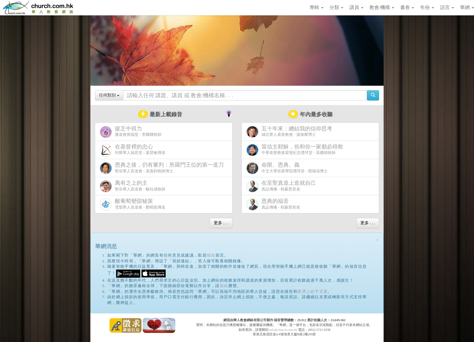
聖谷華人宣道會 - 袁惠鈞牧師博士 (163, 168)
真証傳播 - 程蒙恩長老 (282, 186)
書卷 (407, 7)
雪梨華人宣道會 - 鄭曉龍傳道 (132, 204)
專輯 (316, 7)
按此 (211, 255)
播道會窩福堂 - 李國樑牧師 (130, 132)
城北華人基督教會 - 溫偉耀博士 (290, 132)
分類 (336, 7)
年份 (427, 7)
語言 (447, 7)
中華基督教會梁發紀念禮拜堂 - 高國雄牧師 (296, 150)
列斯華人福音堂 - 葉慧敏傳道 (132, 150)
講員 (356, 7)
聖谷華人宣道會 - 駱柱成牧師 (132, 186)
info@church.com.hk (283, 329)
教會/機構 (381, 7)
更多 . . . (221, 223)
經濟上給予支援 (312, 291)
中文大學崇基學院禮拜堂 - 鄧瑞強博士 (287, 168)
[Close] (377, 240)
